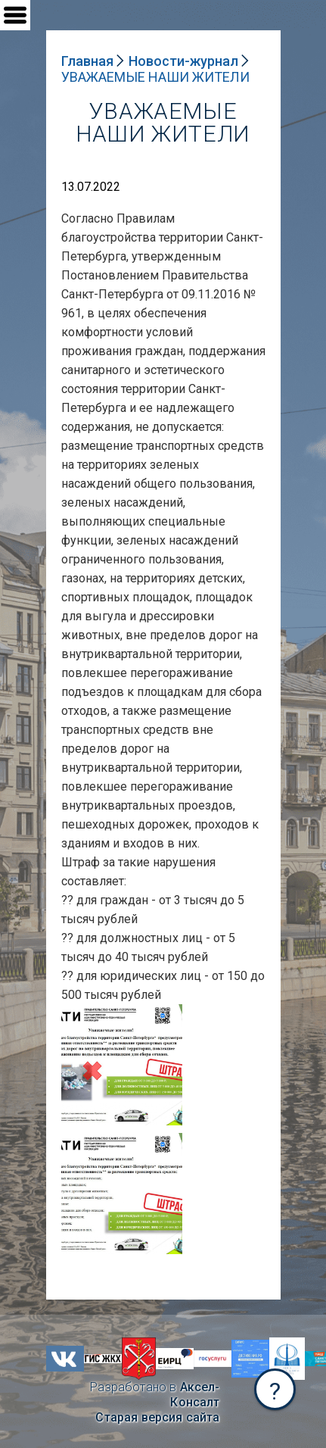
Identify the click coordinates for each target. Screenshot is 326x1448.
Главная (87, 61)
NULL (76, 1011)
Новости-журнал (183, 61)
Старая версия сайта (157, 1417)
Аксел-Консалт (194, 1394)
